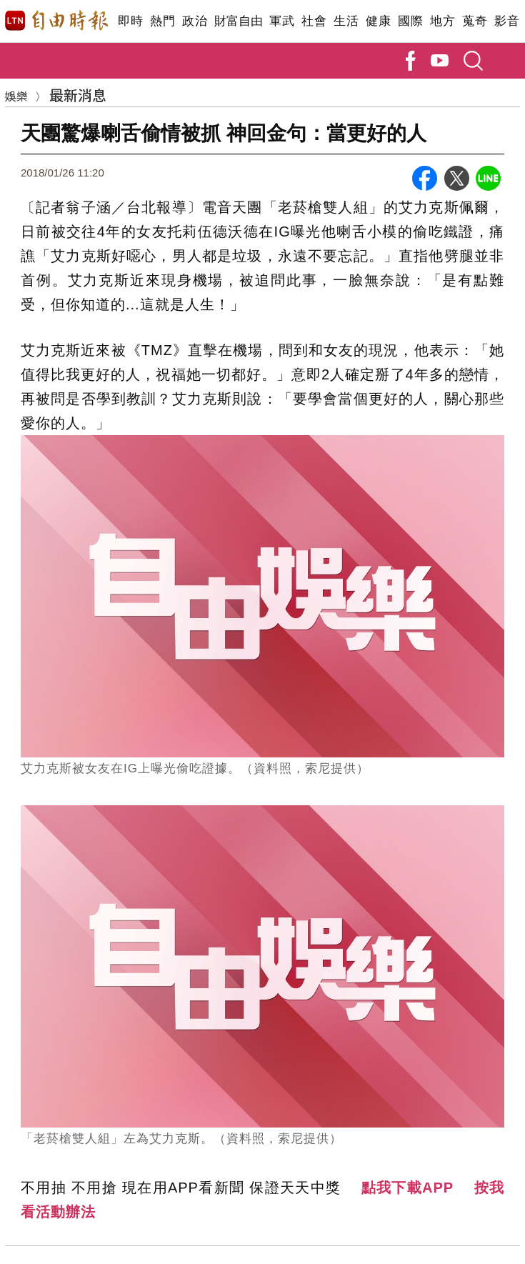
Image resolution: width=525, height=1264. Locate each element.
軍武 (281, 21)
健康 (378, 21)
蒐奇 (474, 21)
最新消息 (77, 94)
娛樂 (16, 95)
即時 (130, 21)
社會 (313, 21)
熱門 (162, 21)
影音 (506, 21)
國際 (410, 21)
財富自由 (238, 21)
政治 (194, 21)
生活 (346, 21)
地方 (442, 21)
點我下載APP (407, 1187)
